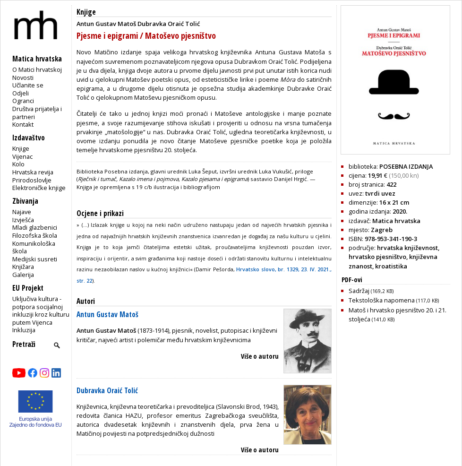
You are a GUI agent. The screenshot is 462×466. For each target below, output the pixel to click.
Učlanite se (27, 85)
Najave (21, 211)
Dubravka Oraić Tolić (107, 391)
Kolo (18, 164)
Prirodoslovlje (31, 180)
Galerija (23, 274)
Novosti (23, 77)
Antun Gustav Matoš (107, 314)
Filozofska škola (34, 235)
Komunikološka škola (33, 247)
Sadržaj (371, 290)
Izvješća (23, 220)
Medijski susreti (34, 259)
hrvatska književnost (407, 247)
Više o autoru (260, 356)
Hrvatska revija (32, 172)
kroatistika (391, 266)
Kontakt (23, 124)
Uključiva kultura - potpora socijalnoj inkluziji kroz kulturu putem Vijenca (40, 310)
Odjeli (20, 93)
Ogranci (23, 100)
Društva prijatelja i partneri (37, 112)
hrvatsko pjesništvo (377, 256)
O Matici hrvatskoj (37, 69)
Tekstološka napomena (394, 300)
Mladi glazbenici (34, 227)
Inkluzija (23, 330)
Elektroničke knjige (39, 187)
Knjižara (23, 266)
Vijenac (22, 156)
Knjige (20, 148)
